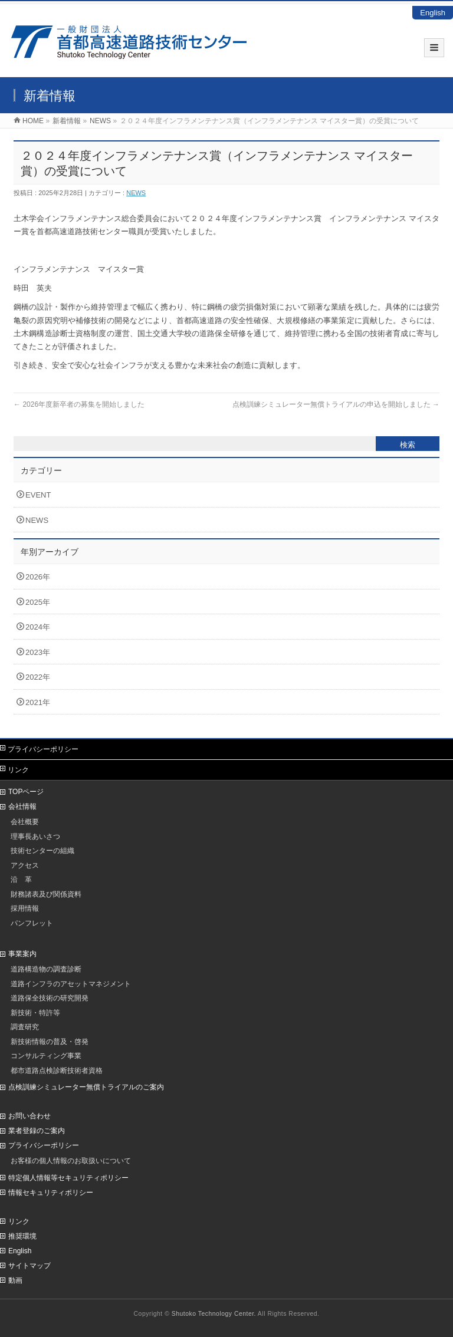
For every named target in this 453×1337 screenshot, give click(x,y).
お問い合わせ (29, 1116)
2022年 (37, 677)
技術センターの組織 (42, 850)
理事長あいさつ (35, 836)
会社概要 (25, 821)
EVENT (38, 494)
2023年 (37, 652)
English (432, 12)
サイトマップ (29, 1266)
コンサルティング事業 (46, 1055)
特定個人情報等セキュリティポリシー (68, 1178)
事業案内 (22, 954)
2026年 (37, 576)
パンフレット (32, 923)
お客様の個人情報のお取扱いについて (71, 1160)
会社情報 (22, 806)
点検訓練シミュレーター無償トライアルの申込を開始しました (335, 404)
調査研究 (25, 1026)
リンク (18, 770)
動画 (15, 1280)
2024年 (37, 627)
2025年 (37, 602)
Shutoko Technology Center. (214, 1313)
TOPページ (26, 792)
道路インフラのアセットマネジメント (71, 983)
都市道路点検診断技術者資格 (57, 1070)
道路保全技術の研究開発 (49, 998)
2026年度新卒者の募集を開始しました (79, 404)
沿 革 (21, 879)
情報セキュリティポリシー (50, 1192)
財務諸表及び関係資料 (46, 894)
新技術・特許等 (35, 1012)
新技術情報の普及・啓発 (49, 1041)
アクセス (25, 865)
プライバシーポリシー (43, 749)
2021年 (37, 702)
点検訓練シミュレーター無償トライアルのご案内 (86, 1087)
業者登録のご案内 (36, 1131)
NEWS (136, 192)
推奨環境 (22, 1236)
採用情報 (25, 908)
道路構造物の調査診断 (46, 969)
